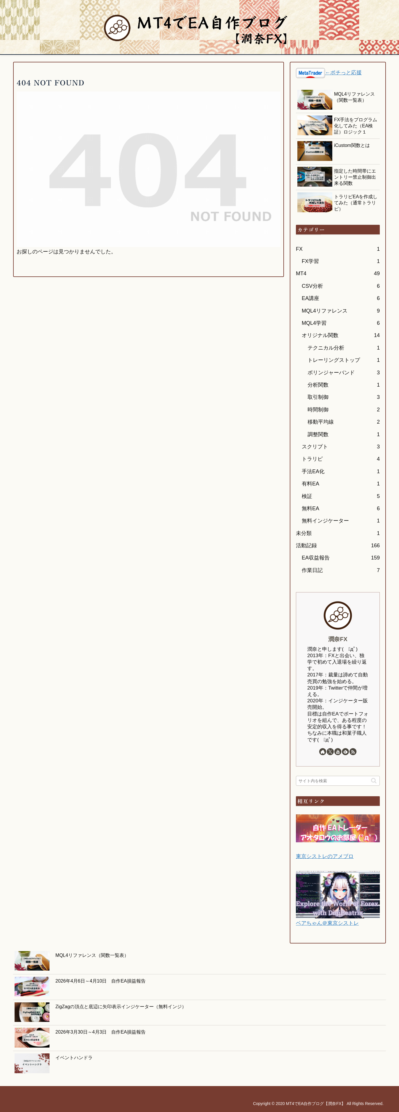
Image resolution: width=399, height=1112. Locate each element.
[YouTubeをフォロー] (337, 751)
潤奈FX (337, 639)
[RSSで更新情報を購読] (352, 751)
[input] (338, 781)
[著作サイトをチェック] (322, 751)
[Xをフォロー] (330, 751)
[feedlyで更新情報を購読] (345, 751)
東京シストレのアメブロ (325, 856)
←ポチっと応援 (343, 73)
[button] (374, 780)
